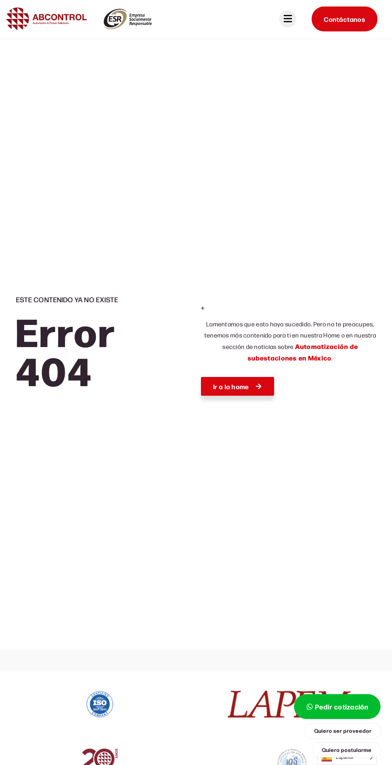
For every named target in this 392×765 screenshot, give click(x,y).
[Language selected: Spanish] (347, 757)
